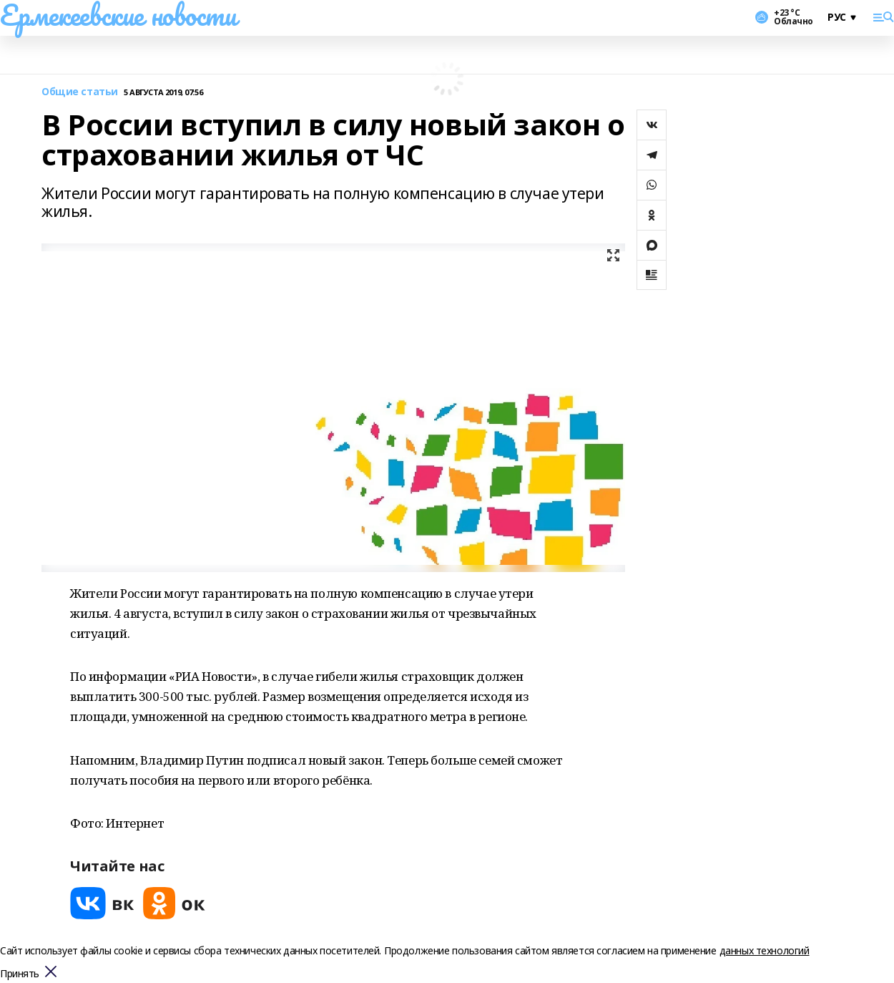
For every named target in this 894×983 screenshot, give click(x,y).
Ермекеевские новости (118, 15)
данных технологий (764, 950)
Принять (19, 974)
